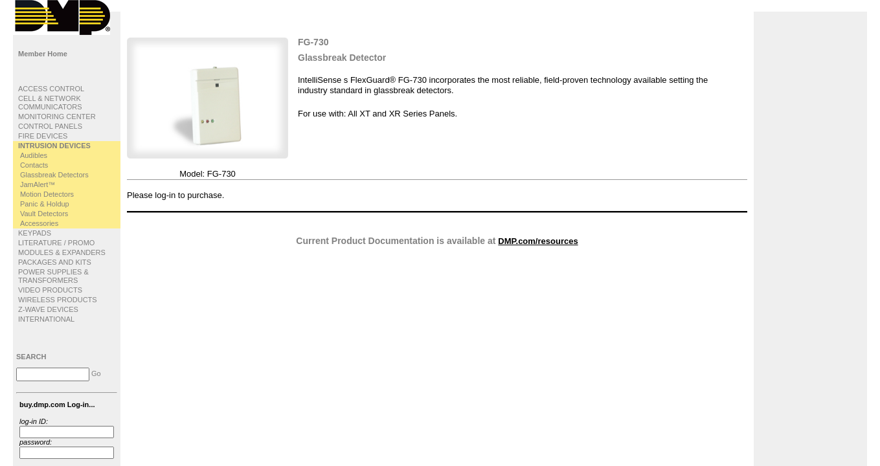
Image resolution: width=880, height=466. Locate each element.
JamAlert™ (37, 184)
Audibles (33, 155)
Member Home (42, 54)
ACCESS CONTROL (51, 89)
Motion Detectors (47, 194)
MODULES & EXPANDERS (62, 252)
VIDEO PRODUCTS (50, 290)
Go (96, 373)
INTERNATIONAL (46, 319)
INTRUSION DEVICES (54, 146)
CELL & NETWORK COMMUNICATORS (50, 102)
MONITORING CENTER (57, 116)
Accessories (39, 223)
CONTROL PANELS (50, 126)
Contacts (34, 165)
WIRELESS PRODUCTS (57, 300)
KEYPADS (34, 233)
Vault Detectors (44, 213)
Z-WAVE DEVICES (48, 309)
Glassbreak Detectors (54, 175)
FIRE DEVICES (42, 136)
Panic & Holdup (44, 204)
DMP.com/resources (538, 241)
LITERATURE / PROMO (56, 243)
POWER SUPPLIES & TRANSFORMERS (53, 276)
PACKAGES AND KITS (54, 262)
